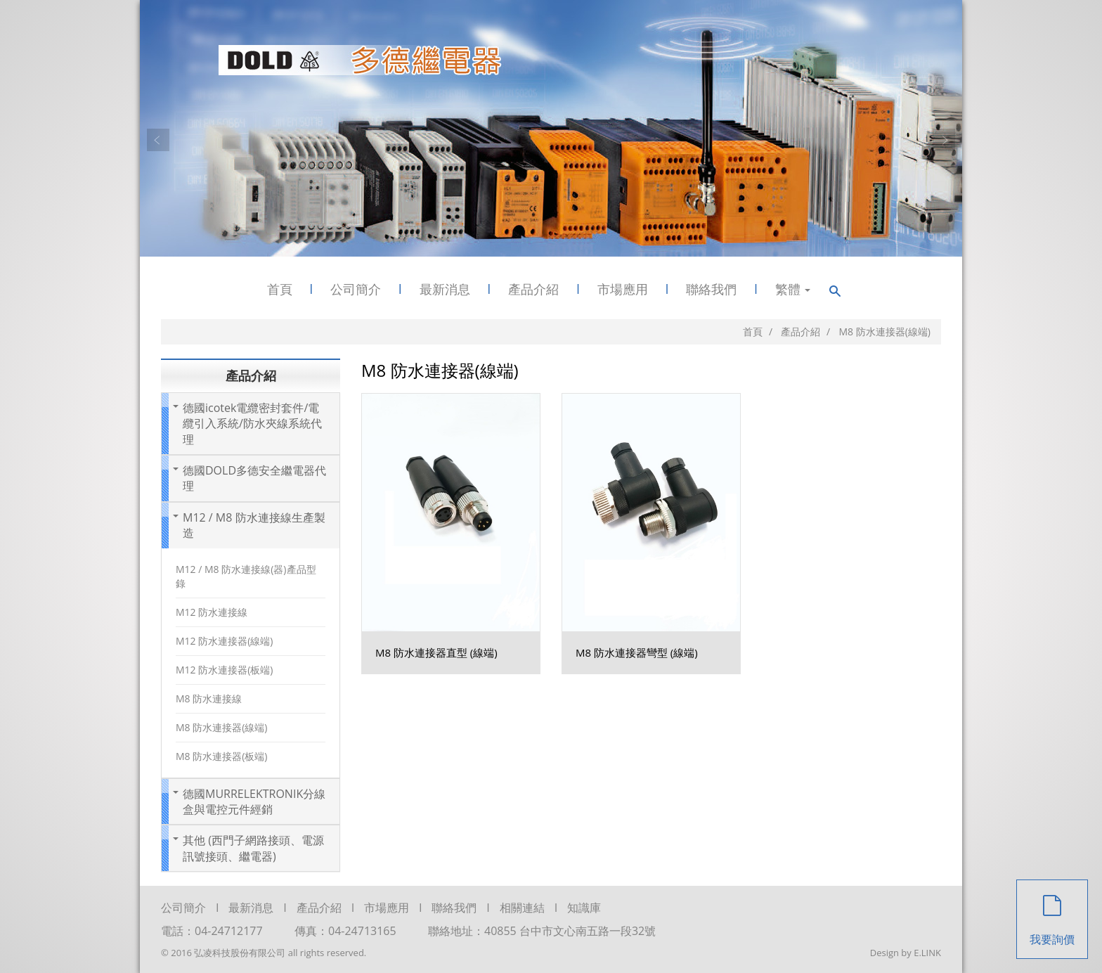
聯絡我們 (711, 289)
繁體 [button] (793, 289)
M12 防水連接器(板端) (224, 669)
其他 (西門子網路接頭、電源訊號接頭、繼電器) (253, 847)
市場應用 (622, 289)
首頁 (279, 289)
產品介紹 (533, 289)
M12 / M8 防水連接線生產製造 (254, 525)
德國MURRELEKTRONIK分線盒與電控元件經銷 (254, 801)
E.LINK (927, 952)
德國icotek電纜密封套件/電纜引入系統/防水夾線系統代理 (252, 423)
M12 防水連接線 (211, 612)
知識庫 (584, 907)
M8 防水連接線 (209, 698)
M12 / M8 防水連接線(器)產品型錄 (246, 576)
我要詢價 (1052, 913)
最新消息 (445, 289)
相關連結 (522, 907)
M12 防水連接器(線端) (224, 640)
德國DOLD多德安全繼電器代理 (254, 478)
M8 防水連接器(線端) (222, 727)
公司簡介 (355, 289)
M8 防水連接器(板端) (222, 756)
